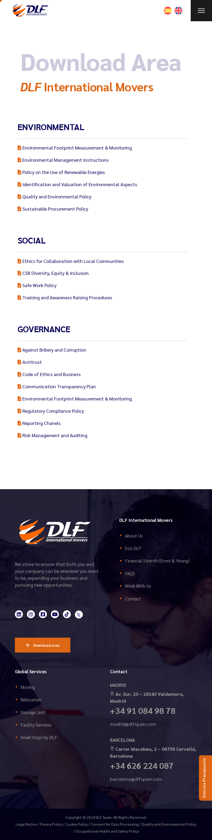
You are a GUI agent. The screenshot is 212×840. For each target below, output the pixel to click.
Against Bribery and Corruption (52, 350)
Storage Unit (33, 712)
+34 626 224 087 (142, 765)
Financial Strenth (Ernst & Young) (157, 561)
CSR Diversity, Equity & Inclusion (53, 273)
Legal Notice (26, 824)
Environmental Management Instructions (63, 160)
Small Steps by (39, 737)
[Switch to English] (178, 11)
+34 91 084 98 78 (143, 710)
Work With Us (138, 586)
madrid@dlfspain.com (133, 724)
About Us (134, 536)
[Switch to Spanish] (168, 11)
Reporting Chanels (39, 423)
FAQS (130, 573)
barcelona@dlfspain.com (136, 779)
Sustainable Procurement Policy (53, 209)
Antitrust (30, 362)
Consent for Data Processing (114, 824)
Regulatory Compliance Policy (51, 411)
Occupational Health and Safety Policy (107, 831)
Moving (28, 687)
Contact (133, 599)
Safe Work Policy (37, 285)
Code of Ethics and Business (49, 374)
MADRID (118, 685)
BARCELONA (122, 740)
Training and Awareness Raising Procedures (65, 297)
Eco (133, 548)
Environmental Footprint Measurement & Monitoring (75, 147)
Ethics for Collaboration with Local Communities (71, 261)
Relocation (31, 699)
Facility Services (36, 725)
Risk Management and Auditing (52, 435)
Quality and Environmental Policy (54, 196)
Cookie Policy (76, 824)
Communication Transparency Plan (57, 386)
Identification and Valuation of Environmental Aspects (77, 184)
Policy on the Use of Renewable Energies (61, 172)
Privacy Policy (51, 824)
